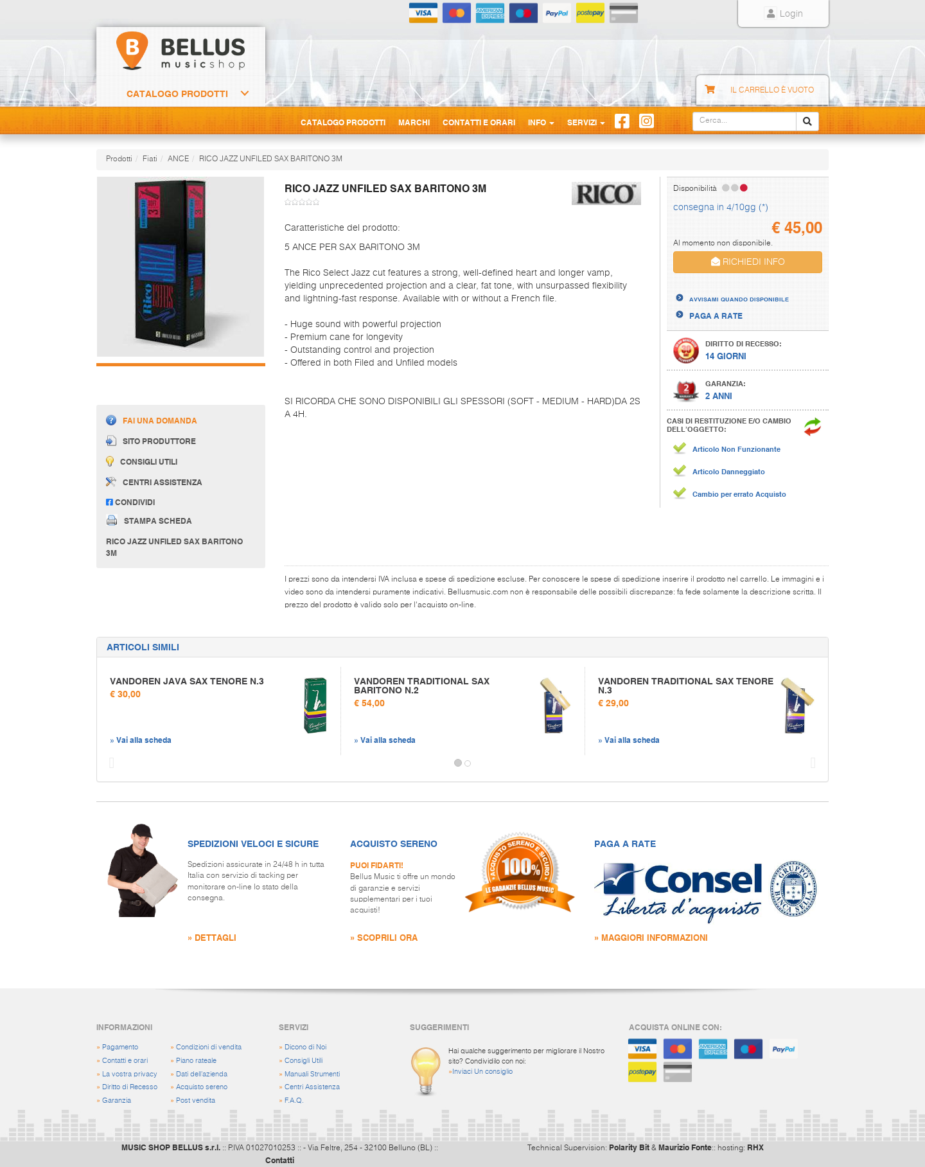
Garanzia (116, 1100)
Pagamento (120, 1047)
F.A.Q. (294, 1100)
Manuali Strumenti (312, 1074)
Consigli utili (141, 461)
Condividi (130, 502)
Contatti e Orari (479, 122)
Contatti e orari (125, 1060)
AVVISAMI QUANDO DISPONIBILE (739, 299)
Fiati (150, 159)
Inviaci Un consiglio (482, 1071)
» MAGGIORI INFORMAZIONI (651, 937)
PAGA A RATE (716, 315)
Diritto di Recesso (129, 1087)
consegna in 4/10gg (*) (720, 207)
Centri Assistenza (312, 1087)
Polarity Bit (629, 1147)
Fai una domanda (151, 419)
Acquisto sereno (201, 1087)
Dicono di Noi (305, 1047)
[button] (108, 763)
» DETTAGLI (212, 937)
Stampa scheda (149, 520)
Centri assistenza (154, 482)
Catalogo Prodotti (177, 94)
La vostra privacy (129, 1074)
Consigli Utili (303, 1060)
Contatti (279, 1160)
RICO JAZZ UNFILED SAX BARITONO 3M (270, 159)
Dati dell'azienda (201, 1074)
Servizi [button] (586, 122)
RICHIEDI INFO (748, 262)
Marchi (414, 122)
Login (783, 14)
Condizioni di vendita (209, 1047)
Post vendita (195, 1100)
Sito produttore (151, 440)
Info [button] (541, 122)
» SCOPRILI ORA (384, 937)
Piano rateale (196, 1060)
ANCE (178, 159)
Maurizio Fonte (685, 1147)
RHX (755, 1147)
